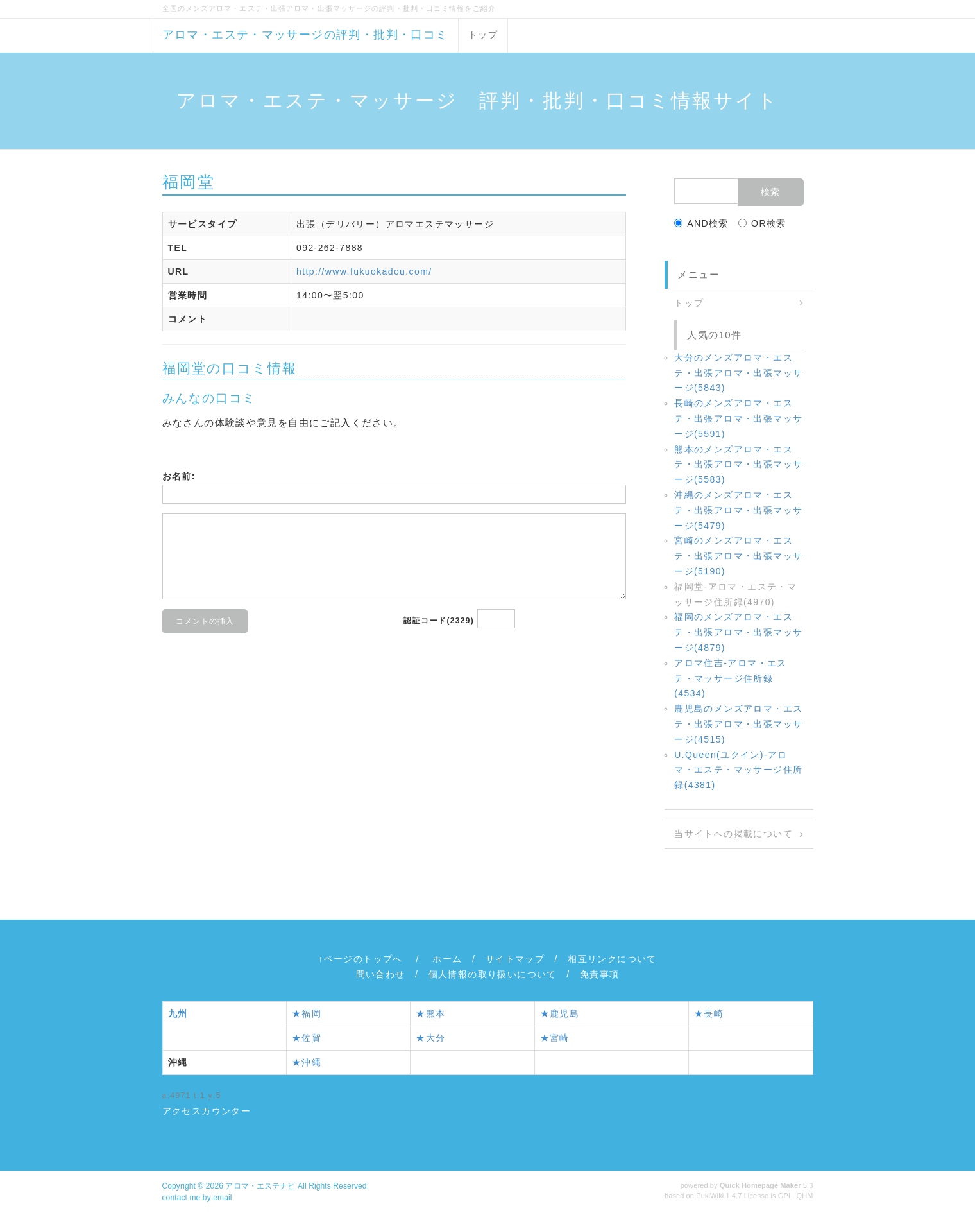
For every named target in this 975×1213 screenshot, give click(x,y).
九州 (178, 1013)
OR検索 (762, 223)
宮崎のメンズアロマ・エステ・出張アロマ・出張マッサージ (738, 555)
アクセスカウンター (206, 1111)
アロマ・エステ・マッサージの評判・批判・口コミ (305, 34)
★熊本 (430, 1013)
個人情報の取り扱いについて (492, 974)
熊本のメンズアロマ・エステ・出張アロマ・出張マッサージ (738, 464)
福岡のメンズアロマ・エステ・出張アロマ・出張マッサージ (738, 632)
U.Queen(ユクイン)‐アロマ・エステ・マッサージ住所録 (738, 770)
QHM (805, 1196)
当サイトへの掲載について (733, 834)
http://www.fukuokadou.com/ (364, 271)
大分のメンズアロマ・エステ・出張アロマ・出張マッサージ (738, 372)
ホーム (447, 959)
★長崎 (709, 1013)
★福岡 (306, 1013)
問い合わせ (380, 974)
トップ (483, 35)
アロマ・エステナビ (260, 1186)
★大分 (430, 1038)
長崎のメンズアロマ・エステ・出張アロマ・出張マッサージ (738, 418)
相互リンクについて (612, 959)
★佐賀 (306, 1038)
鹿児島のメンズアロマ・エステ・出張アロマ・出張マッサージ (738, 723)
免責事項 (600, 974)
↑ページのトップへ (360, 959)
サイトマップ (515, 959)
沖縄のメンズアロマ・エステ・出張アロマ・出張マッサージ (738, 510)
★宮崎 (555, 1038)
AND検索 (701, 223)
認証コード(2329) (438, 620)
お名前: (179, 476)
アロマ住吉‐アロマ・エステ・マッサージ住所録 (730, 678)
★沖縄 (306, 1062)
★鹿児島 (560, 1013)
